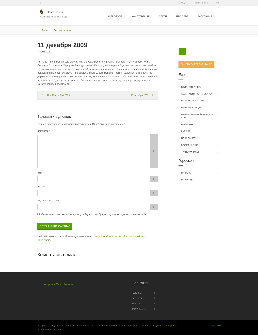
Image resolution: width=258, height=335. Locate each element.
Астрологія (114, 16)
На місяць (187, 179)
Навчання (187, 124)
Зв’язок (136, 303)
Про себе (182, 16)
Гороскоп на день (62, 30)
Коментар (42, 130)
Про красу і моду (191, 107)
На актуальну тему (192, 100)
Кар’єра (185, 131)
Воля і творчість (191, 87)
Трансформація (190, 152)
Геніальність (189, 138)
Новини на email (199, 3)
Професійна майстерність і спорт (198, 116)
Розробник (216, 326)
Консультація (140, 16)
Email (40, 186)
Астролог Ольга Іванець (58, 284)
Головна (46, 30)
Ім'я (39, 172)
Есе (181, 75)
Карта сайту (139, 309)
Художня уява (189, 145)
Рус (215, 3)
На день (186, 173)
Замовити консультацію (196, 64)
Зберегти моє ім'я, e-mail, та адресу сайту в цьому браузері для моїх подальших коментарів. (93, 214)
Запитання (205, 16)
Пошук (181, 3)
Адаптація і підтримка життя (198, 94)
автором (170, 325)
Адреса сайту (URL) (48, 200)
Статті (163, 16)
